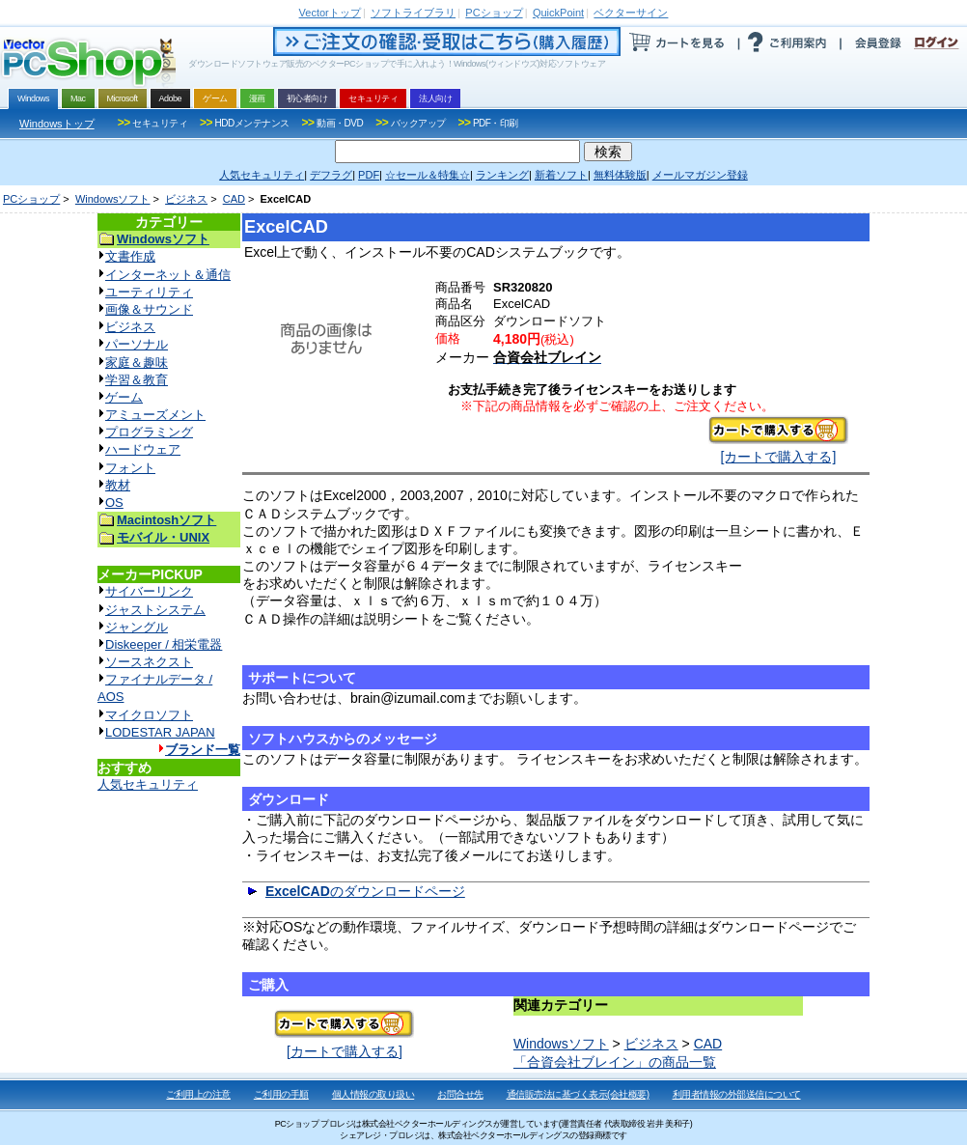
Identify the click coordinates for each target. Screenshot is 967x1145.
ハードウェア (142, 449)
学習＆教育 (136, 380)
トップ (330, 12)
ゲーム (124, 397)
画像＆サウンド (149, 309)
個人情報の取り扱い (373, 1094)
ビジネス (186, 199)
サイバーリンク (149, 591)
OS (114, 502)
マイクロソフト (149, 715)
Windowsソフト (113, 199)
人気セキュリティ (147, 784)
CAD (234, 199)
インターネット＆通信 (168, 274)
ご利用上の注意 (198, 1094)
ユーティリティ (149, 292)
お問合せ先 (460, 1094)
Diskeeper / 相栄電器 (163, 644)
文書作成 (130, 256)
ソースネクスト (149, 662)
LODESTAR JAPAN (160, 732)
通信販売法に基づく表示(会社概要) (578, 1094)
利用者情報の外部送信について (737, 1094)
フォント (130, 468)
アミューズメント (155, 414)
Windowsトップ (57, 123)
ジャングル (136, 627)
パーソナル (136, 344)
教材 (117, 485)
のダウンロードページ (365, 891)
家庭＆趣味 (136, 362)
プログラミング (149, 432)
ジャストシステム (155, 609)
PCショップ (31, 199)
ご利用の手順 (281, 1094)
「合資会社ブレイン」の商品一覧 (614, 1062)
